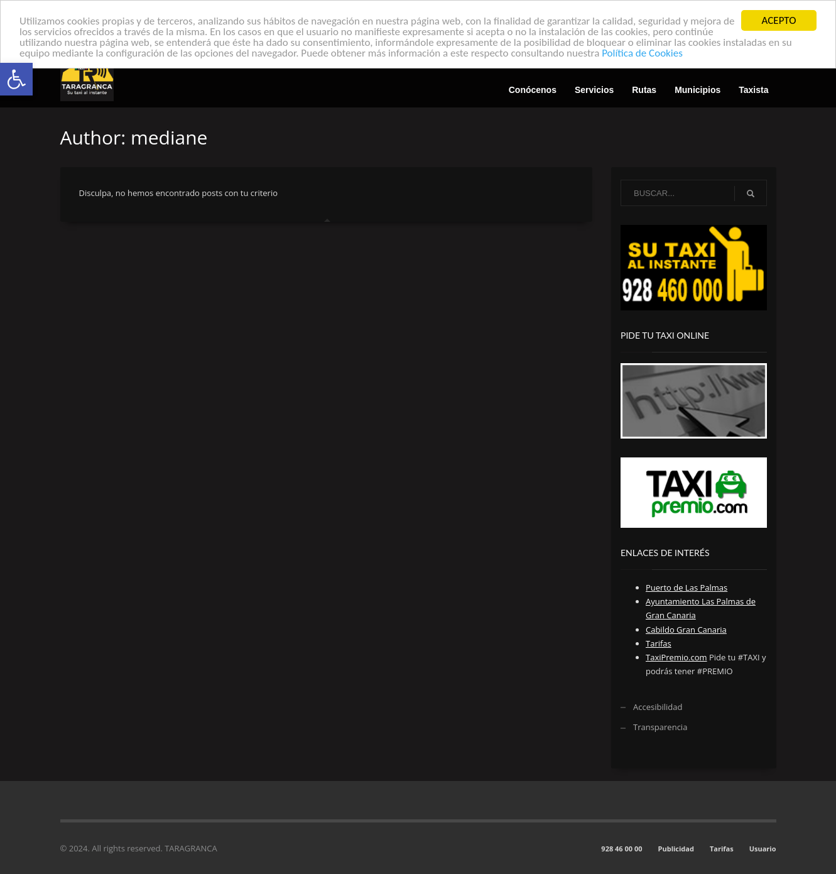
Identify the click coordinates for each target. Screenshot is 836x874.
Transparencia (660, 727)
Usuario (762, 848)
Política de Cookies (642, 53)
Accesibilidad (657, 707)
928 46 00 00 (621, 848)
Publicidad (676, 848)
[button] (16, 79)
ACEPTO (779, 20)
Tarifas (722, 848)
